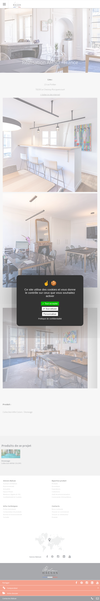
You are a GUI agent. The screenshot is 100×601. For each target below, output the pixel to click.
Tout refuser (50, 309)
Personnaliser (50, 314)
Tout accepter (50, 303)
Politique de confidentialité (50, 318)
